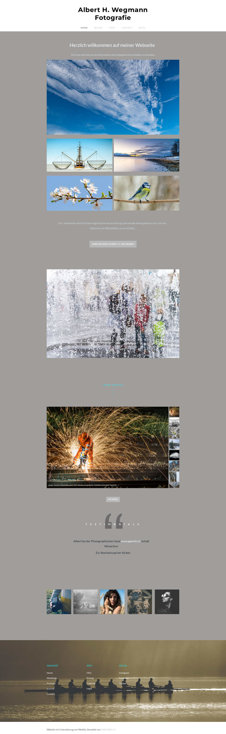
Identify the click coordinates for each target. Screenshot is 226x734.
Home (84, 27)
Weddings (52, 677)
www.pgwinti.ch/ (131, 541)
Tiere (112, 27)
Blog (142, 27)
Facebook (124, 677)
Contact (127, 27)
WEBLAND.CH (108, 729)
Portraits (51, 683)
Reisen (98, 27)
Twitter (122, 683)
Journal (50, 688)
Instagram (124, 672)
